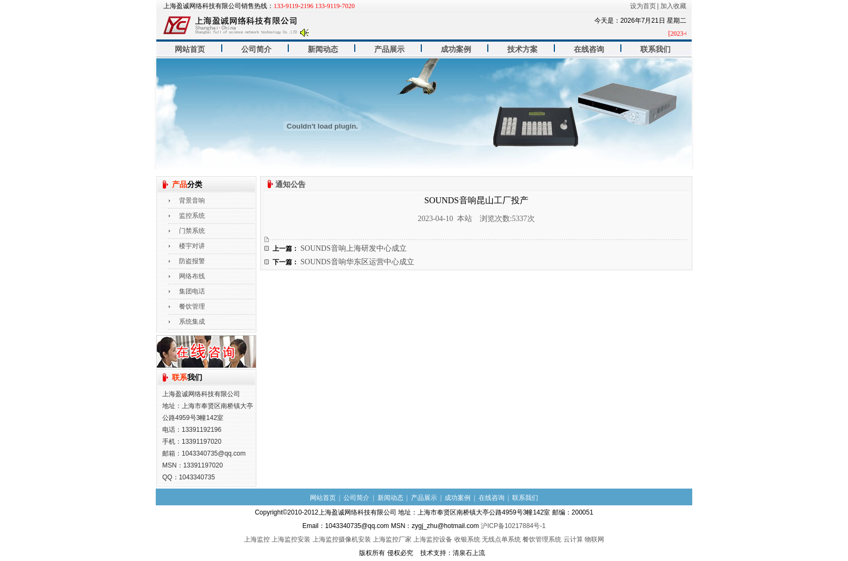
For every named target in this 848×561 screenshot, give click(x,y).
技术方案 (522, 49)
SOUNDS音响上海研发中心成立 (354, 248)
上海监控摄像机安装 (342, 539)
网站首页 (190, 49)
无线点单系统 (501, 539)
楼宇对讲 (192, 246)
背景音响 (192, 200)
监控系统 (192, 215)
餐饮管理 (192, 306)
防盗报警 (192, 261)
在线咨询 (589, 49)
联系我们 (655, 49)
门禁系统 (192, 231)
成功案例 (456, 49)
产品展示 (389, 49)
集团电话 (192, 291)
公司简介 (256, 49)
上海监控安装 (290, 539)
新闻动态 (323, 49)
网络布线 (192, 276)
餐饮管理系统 (541, 539)
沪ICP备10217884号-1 (513, 526)
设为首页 (643, 6)
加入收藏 (673, 6)
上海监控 (257, 539)
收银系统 (467, 539)
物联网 (594, 539)
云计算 (573, 539)
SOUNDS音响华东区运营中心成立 (357, 262)
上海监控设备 (432, 539)
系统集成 (192, 321)
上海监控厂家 (392, 539)
